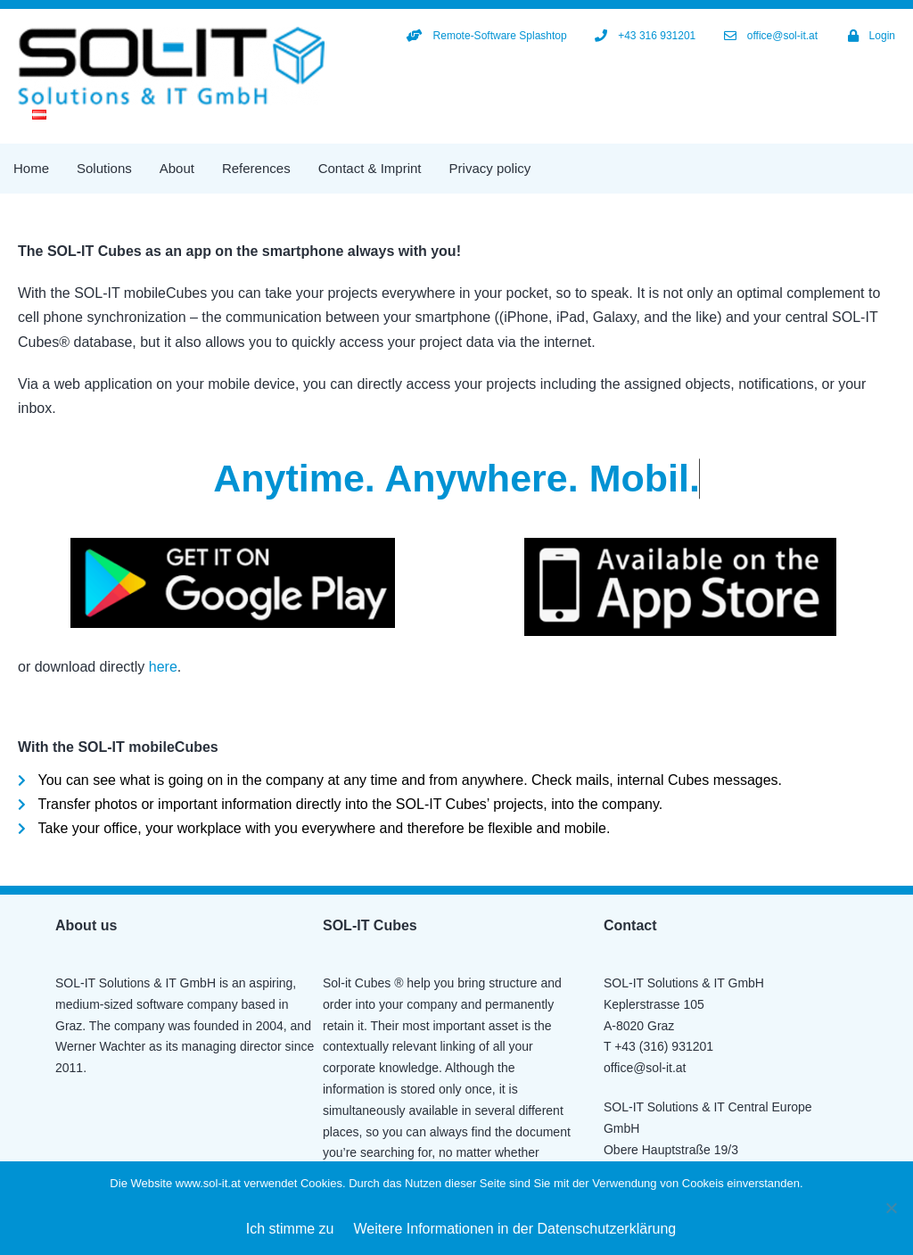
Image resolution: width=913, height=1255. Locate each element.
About (177, 168)
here (163, 666)
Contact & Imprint (370, 168)
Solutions (104, 168)
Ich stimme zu (290, 1228)
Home (31, 168)
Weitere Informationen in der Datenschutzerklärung (515, 1228)
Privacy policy (490, 168)
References (256, 168)
